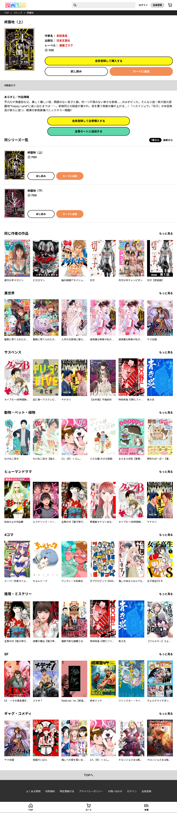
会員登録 (157, 5)
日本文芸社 (63, 40)
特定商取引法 (67, 791)
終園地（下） (36, 190)
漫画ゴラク (66, 45)
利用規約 (50, 791)
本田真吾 (61, 35)
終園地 (30, 12)
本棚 (146, 810)
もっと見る (166, 233)
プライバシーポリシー (91, 791)
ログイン (143, 5)
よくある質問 (33, 791)
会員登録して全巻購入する (88, 121)
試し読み (76, 71)
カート (88, 810)
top (6, 12)
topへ (88, 775)
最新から (168, 140)
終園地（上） (36, 152)
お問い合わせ (115, 791)
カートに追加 (141, 71)
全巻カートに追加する (88, 131)
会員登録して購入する (108, 61)
